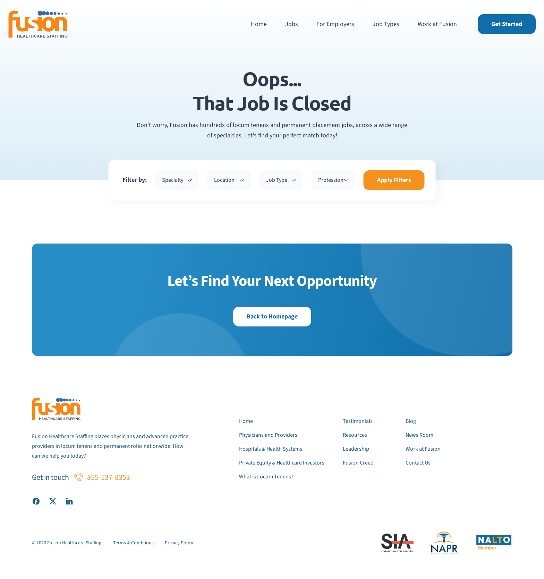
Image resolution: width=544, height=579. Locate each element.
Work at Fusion (437, 24)
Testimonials (358, 421)
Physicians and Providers (268, 435)
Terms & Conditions (133, 542)
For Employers (335, 24)
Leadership (356, 449)
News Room (419, 435)
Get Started (506, 24)
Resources (355, 435)
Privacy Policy (179, 542)
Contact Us (418, 463)
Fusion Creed (358, 463)
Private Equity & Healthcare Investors (281, 463)
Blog (411, 421)
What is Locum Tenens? (266, 476)
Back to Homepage (272, 316)
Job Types (386, 24)
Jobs (291, 24)
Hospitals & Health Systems (270, 449)
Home (259, 24)
